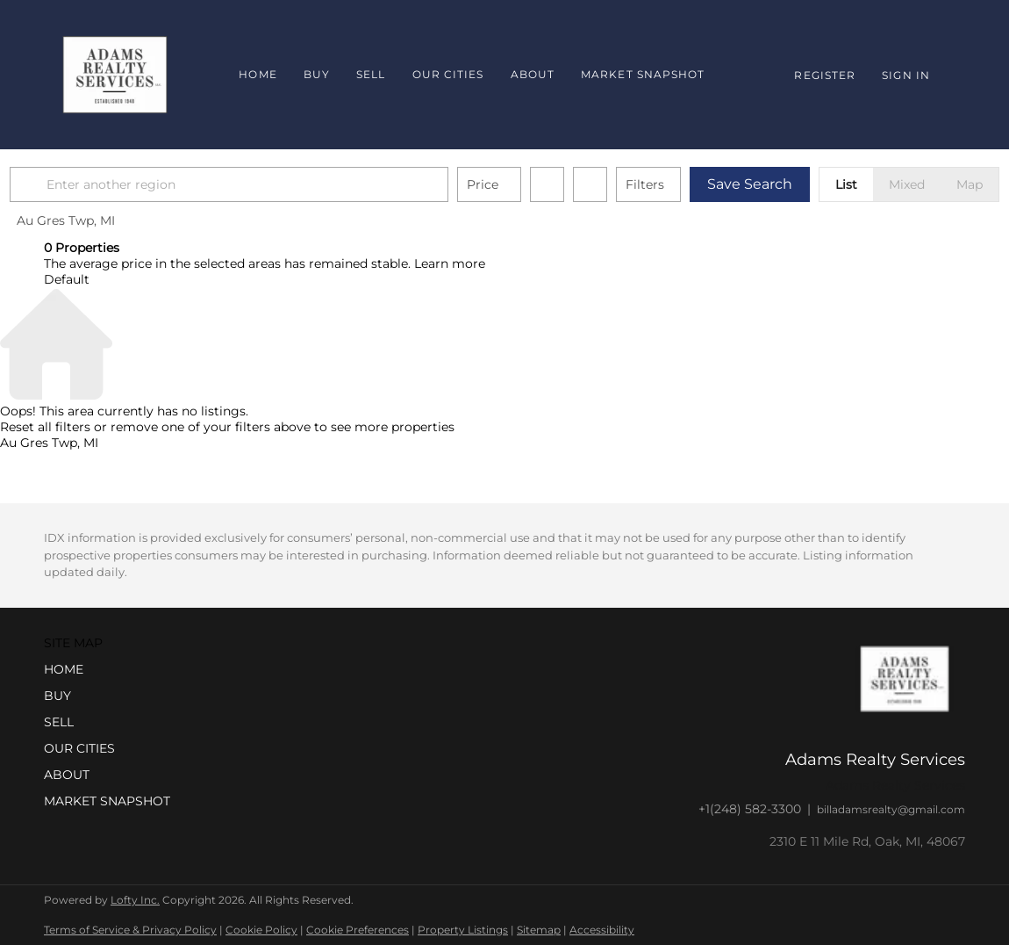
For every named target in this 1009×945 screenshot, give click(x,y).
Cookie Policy (261, 929)
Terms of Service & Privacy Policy (130, 929)
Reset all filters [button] (45, 427)
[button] (65, 184)
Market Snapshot (643, 74)
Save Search (784, 184)
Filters (679, 184)
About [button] (533, 74)
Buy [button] (317, 74)
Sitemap (539, 929)
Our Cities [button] (448, 74)
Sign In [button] (906, 75)
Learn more (449, 263)
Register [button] (824, 75)
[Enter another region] (270, 184)
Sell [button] (370, 74)
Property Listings (463, 929)
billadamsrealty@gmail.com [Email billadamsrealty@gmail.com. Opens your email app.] (891, 809)
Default (66, 279)
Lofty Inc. (135, 899)
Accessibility (601, 929)
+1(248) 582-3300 (749, 809)
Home (257, 74)
